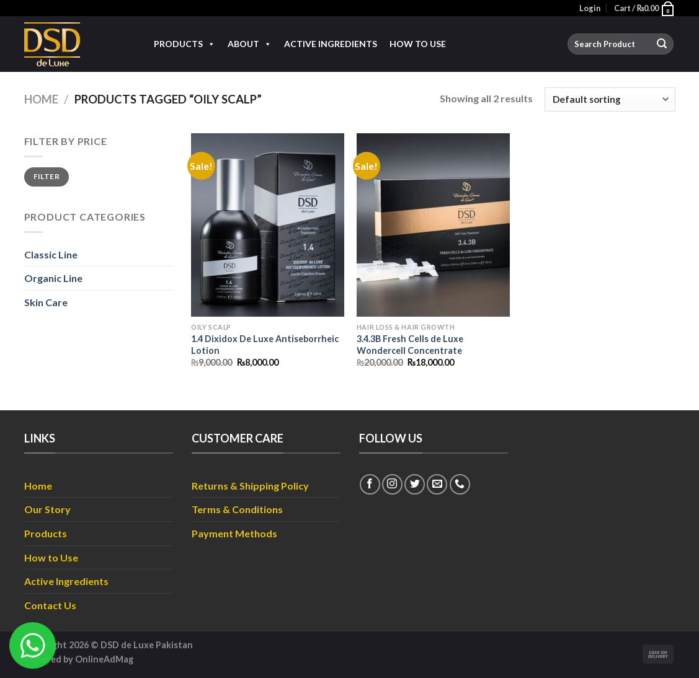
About (250, 44)
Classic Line (51, 254)
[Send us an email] (437, 484)
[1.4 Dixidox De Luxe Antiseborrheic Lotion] (267, 225)
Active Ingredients (330, 43)
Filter (46, 176)
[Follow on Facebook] (370, 484)
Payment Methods (234, 533)
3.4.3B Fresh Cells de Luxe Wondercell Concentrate (410, 344)
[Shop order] (610, 99)
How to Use (418, 43)
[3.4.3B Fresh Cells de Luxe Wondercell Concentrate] (433, 225)
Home (41, 99)
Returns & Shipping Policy (250, 485)
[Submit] (661, 44)
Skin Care (46, 302)
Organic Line (53, 278)
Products (184, 44)
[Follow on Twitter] (414, 484)
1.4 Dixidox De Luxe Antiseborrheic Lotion (265, 344)
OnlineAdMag (104, 659)
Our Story (47, 509)
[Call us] (460, 484)
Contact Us (50, 605)
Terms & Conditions (237, 509)
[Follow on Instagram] (392, 484)
